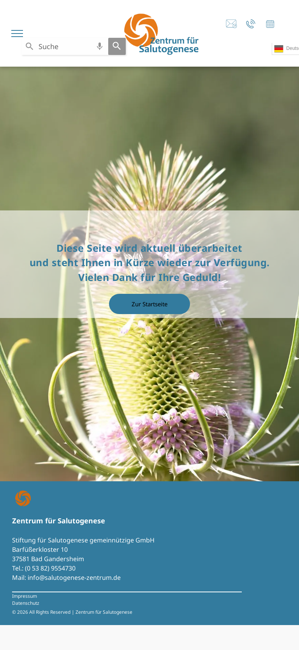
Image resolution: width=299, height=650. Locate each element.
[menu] (17, 33)
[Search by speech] (99, 46)
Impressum (24, 596)
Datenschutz (25, 603)
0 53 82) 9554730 (51, 568)
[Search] (117, 46)
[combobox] (64, 46)
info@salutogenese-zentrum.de (74, 577)
